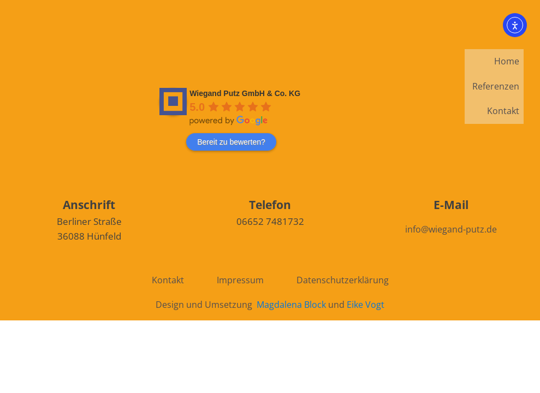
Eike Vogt (365, 305)
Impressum (240, 280)
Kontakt (503, 111)
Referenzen (495, 86)
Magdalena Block (291, 305)
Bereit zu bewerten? (231, 142)
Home (506, 61)
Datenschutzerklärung (342, 280)
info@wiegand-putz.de (451, 229)
